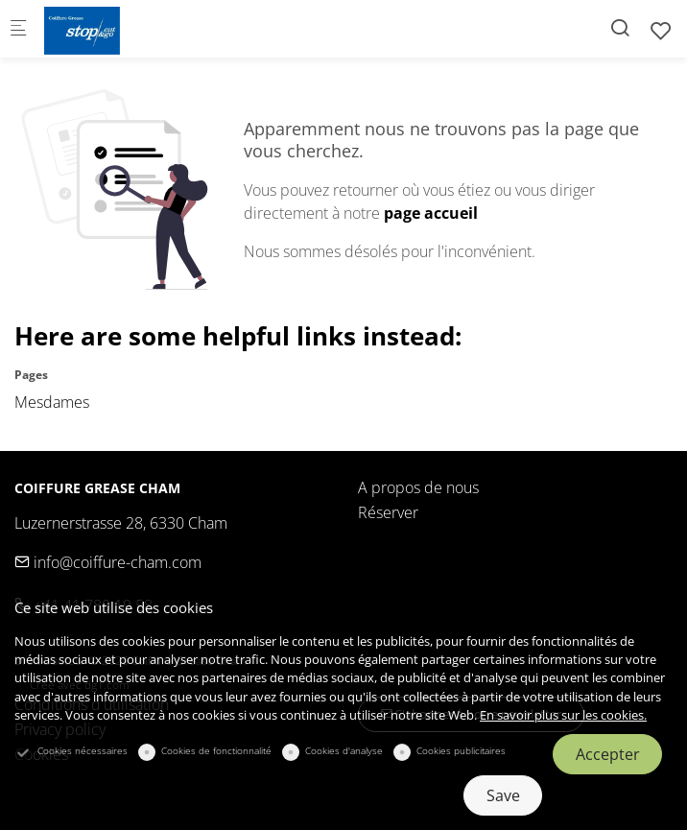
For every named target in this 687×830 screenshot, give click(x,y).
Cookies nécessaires (82, 750)
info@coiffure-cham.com (107, 562)
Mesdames (51, 402)
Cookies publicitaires (461, 750)
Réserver (388, 512)
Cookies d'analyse (344, 750)
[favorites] (661, 30)
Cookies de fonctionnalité (216, 750)
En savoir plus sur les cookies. (563, 714)
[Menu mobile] (18, 29)
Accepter (608, 754)
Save (503, 795)
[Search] (620, 27)
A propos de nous (418, 487)
